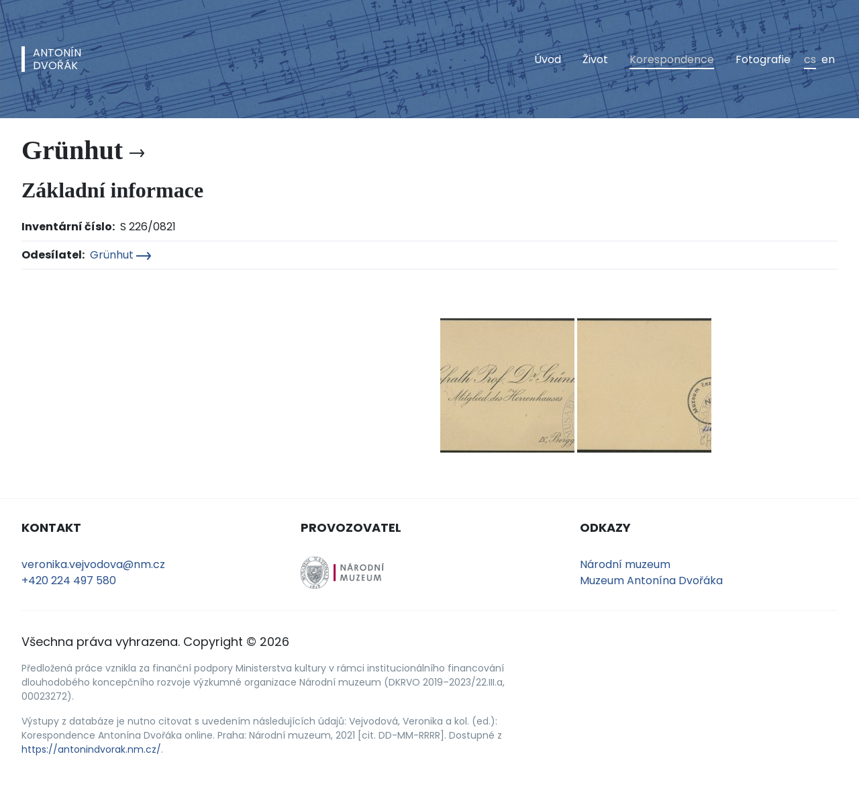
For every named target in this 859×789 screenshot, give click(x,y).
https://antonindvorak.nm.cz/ (91, 749)
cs (810, 59)
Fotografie (763, 59)
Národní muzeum (625, 564)
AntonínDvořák (57, 59)
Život (595, 59)
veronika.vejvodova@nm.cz (93, 564)
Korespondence (671, 59)
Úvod (547, 59)
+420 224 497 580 (68, 580)
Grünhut (120, 255)
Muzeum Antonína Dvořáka (651, 580)
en (828, 59)
